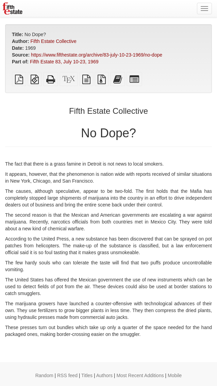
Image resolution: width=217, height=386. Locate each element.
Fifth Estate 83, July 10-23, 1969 (64, 61)
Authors (104, 375)
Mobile (175, 375)
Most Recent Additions (140, 375)
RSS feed (67, 375)
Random (44, 375)
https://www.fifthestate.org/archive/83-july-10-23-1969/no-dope (96, 55)
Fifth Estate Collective (53, 41)
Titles (87, 375)
